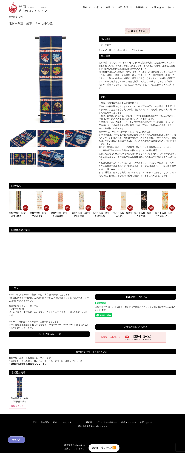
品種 (85, 7)
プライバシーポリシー (106, 422)
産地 (108, 7)
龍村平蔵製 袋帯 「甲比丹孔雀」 (39, 212)
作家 (97, 7)
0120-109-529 (17, 309)
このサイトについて (70, 422)
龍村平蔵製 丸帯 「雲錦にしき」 (165, 212)
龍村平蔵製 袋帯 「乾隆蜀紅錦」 (60, 212)
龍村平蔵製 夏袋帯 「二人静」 (123, 212)
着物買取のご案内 (49, 422)
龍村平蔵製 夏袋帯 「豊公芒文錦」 (82, 212)
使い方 (171, 7)
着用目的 (140, 7)
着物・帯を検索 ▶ (104, 447)
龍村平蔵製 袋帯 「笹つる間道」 (19, 212)
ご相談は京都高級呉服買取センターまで (28, 364)
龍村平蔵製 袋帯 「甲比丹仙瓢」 (102, 212)
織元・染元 (123, 7)
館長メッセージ (128, 422)
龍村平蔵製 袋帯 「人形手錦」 (144, 212)
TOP (35, 422)
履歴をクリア (17, 406)
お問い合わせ (158, 7)
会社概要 (88, 422)
